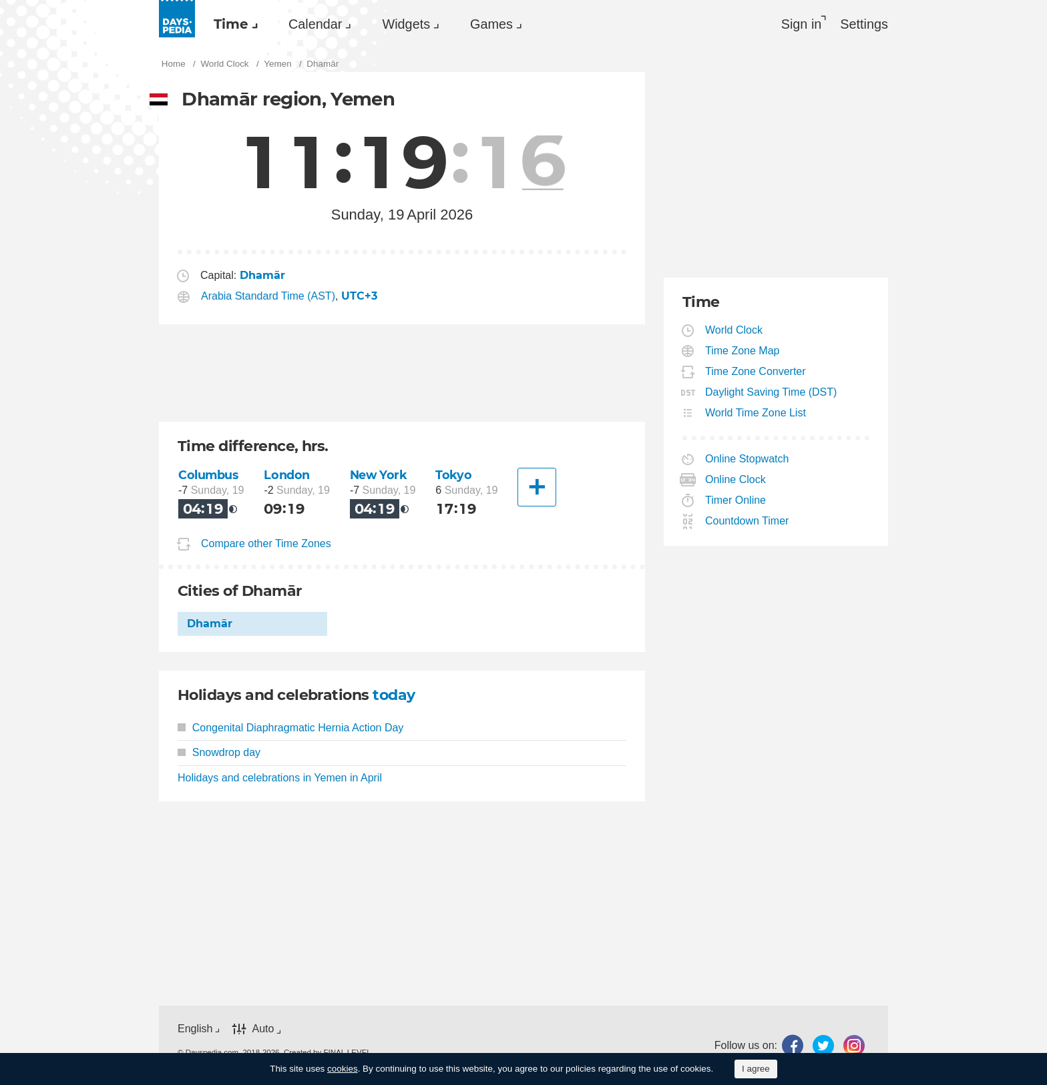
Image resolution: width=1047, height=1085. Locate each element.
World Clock (734, 330)
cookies (342, 1069)
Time (231, 24)
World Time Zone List (756, 412)
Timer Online (736, 500)
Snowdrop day (219, 752)
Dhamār (209, 623)
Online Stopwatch (747, 458)
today (394, 695)
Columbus (208, 475)
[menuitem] (232, 24)
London (286, 475)
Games (491, 24)
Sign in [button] (801, 24)
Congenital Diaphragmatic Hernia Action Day (290, 727)
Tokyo (453, 475)
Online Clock (736, 479)
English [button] (195, 1028)
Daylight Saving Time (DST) (771, 392)
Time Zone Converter (756, 371)
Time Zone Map (742, 350)
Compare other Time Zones (266, 543)
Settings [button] (864, 24)
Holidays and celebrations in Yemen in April (280, 777)
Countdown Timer (747, 520)
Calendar (315, 24)
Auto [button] (263, 1029)
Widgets (406, 24)
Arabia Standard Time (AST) (268, 296)
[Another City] (536, 487)
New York (378, 475)
